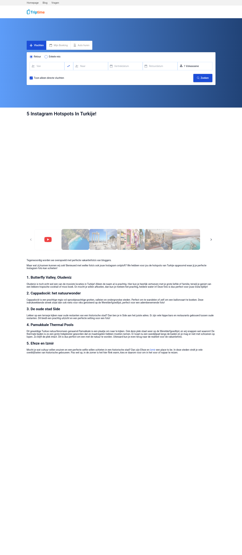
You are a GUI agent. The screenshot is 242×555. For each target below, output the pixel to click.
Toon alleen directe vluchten (49, 78)
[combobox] (47, 66)
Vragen (55, 2)
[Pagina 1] (47, 239)
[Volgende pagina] (211, 239)
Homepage (33, 2)
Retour (37, 56)
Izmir (152, 349)
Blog (45, 2)
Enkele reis (54, 56)
